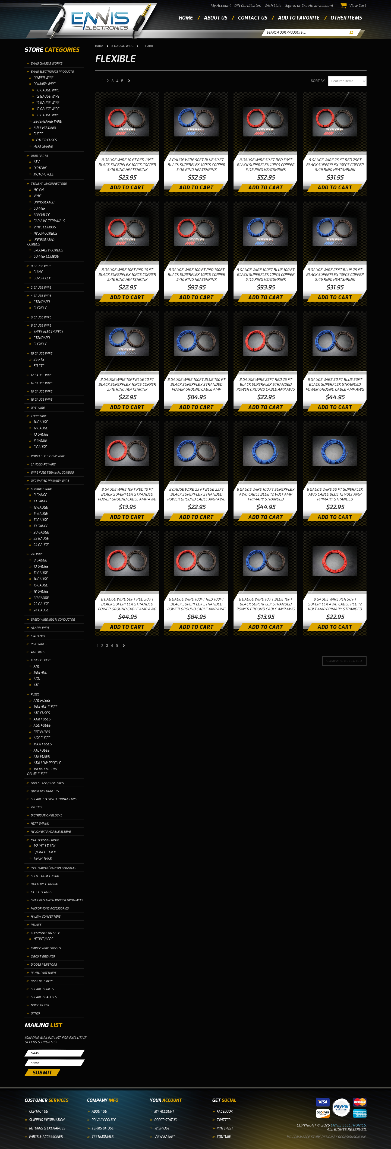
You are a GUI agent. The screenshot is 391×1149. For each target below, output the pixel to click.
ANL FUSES (41, 700)
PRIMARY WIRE (44, 84)
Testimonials (102, 1137)
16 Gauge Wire (47, 109)
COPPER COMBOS (46, 256)
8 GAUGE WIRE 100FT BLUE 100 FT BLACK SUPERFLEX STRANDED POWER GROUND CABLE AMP (196, 384)
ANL (36, 666)
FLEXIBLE (40, 308)
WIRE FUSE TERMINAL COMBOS (52, 473)
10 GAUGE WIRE (47, 90)
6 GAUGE (40, 447)
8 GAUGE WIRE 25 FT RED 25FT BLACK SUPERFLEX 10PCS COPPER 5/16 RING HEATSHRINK (335, 164)
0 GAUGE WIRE (41, 266)
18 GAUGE (40, 526)
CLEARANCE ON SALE (45, 933)
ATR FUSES (41, 757)
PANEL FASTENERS (43, 973)
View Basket (164, 1137)
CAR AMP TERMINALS (49, 221)
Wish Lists (272, 5)
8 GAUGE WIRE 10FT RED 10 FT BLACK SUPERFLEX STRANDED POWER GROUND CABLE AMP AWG (127, 494)
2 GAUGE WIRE (41, 288)
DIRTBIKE (40, 168)
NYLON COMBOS (45, 233)
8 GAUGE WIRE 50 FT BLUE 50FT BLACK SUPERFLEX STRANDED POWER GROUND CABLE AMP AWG (334, 384)
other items (346, 18)
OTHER (35, 1013)
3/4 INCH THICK (44, 852)
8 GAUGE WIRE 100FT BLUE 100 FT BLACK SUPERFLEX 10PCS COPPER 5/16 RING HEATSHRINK (265, 274)
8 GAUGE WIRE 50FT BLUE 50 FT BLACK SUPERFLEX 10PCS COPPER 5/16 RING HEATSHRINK (196, 164)
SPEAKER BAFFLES (43, 997)
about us (215, 18)
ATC (36, 685)
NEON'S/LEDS (43, 939)
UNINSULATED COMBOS (40, 242)
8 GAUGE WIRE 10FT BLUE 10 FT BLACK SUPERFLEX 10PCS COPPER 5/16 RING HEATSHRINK (127, 384)
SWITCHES (38, 636)
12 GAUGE (40, 428)
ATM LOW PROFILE (47, 763)
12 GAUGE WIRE (41, 375)
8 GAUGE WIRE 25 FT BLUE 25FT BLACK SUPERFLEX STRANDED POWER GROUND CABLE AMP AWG (196, 494)
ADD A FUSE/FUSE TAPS (47, 783)
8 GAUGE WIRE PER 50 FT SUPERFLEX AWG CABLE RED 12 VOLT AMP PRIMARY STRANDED (335, 604)
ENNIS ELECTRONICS (48, 332)
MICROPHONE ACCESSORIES (49, 909)
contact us (252, 18)
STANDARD (41, 302)
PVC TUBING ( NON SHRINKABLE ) (53, 868)
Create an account (317, 5)
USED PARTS (39, 156)
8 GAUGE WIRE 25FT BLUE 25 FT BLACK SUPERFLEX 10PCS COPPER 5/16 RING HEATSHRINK (335, 274)
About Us (99, 1111)
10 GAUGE (40, 434)
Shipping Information (46, 1120)
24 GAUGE (41, 545)
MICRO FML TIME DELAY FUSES (42, 771)
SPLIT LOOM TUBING (45, 876)
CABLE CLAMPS (41, 892)
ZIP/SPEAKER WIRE (47, 121)
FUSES (38, 134)
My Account (220, 5)
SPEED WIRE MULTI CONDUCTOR (53, 620)
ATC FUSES (41, 713)
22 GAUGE (41, 539)
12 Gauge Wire (47, 96)
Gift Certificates (247, 5)
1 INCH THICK (42, 858)
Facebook (224, 1111)
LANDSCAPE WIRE (43, 464)
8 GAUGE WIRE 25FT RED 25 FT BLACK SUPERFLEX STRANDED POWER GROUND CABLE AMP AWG (265, 384)
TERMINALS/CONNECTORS (49, 184)
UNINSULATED (43, 202)
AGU (36, 679)
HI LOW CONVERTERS (45, 917)
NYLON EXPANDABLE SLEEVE (51, 832)
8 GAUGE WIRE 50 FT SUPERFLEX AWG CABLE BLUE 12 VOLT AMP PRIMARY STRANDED (335, 494)
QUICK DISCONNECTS (45, 791)
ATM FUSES (42, 719)
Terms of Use (102, 1128)
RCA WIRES (38, 644)
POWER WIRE (43, 78)
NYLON (38, 190)
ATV (36, 162)
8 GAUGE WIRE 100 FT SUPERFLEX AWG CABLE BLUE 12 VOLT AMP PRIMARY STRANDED (265, 494)
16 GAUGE (40, 520)
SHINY (37, 272)
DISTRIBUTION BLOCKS (46, 815)
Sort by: (318, 81)
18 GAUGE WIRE (41, 400)
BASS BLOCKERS (42, 981)
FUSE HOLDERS (44, 128)
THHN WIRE (38, 416)
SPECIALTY (41, 215)
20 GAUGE (41, 532)
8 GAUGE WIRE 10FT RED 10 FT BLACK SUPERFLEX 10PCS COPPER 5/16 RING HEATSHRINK (127, 274)
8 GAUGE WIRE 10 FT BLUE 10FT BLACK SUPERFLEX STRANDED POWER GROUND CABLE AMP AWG (265, 604)
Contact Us (38, 1111)
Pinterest (225, 1128)
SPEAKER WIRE (41, 489)
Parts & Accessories (46, 1137)
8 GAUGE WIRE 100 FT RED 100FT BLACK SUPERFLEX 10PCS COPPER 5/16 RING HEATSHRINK (196, 274)
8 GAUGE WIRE (41, 326)
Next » (129, 82)
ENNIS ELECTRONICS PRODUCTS (52, 72)
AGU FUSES (42, 725)
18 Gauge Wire (47, 115)
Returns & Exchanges (47, 1128)
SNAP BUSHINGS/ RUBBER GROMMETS (57, 900)
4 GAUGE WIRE (41, 296)
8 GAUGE (40, 441)
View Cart (353, 5)
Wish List (161, 1128)
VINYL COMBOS (44, 227)
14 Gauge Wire (47, 103)
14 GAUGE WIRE (41, 383)
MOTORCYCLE (43, 174)
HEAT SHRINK (43, 146)
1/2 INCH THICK (44, 846)
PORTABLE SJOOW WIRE (48, 456)
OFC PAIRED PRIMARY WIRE (50, 481)
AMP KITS (37, 652)
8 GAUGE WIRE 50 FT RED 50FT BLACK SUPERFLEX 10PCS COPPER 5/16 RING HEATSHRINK (265, 164)
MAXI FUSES (42, 744)
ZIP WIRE (37, 554)
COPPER (39, 208)
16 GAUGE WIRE (41, 392)
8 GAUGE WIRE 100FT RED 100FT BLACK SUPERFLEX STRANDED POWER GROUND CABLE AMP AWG (196, 604)
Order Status (165, 1120)
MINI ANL (40, 673)
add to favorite (299, 18)
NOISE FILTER (40, 1005)
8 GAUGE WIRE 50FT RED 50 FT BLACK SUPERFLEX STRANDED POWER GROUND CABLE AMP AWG (127, 604)
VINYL (37, 196)
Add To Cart (127, 187)
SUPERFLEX (42, 278)
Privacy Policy (103, 1120)
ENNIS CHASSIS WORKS (46, 64)
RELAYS (36, 925)
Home (186, 18)
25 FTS (38, 360)
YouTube (224, 1137)
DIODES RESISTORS (44, 965)
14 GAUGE (40, 422)
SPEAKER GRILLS (42, 989)
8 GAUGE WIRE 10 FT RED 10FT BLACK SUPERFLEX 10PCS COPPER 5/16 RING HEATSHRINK (127, 164)
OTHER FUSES (46, 140)
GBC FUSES (41, 732)
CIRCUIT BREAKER (43, 957)
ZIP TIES (36, 807)
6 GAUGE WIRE (41, 317)
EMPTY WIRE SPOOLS (46, 948)
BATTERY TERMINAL (45, 884)
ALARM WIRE (40, 628)
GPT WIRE (38, 408)
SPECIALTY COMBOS (48, 250)
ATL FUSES (41, 750)
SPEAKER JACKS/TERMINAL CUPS (53, 799)
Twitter (223, 1120)
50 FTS (38, 366)
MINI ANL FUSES (45, 707)
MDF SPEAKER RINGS (45, 840)
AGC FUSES (41, 738)
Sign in (290, 5)
